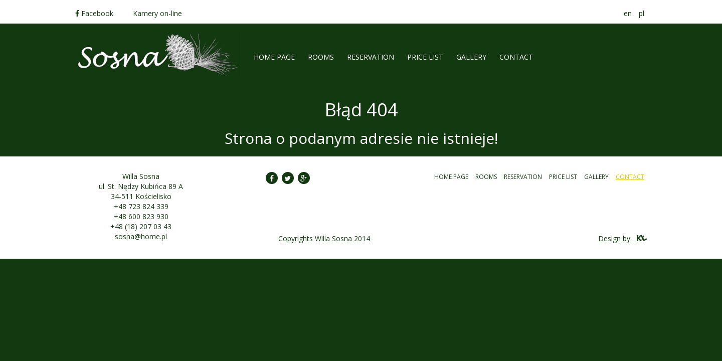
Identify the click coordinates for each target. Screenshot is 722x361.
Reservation (370, 57)
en (628, 13)
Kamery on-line (157, 13)
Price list (425, 57)
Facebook (94, 13)
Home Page (274, 57)
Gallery (471, 57)
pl (641, 13)
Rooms (486, 176)
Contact (516, 57)
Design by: (615, 238)
